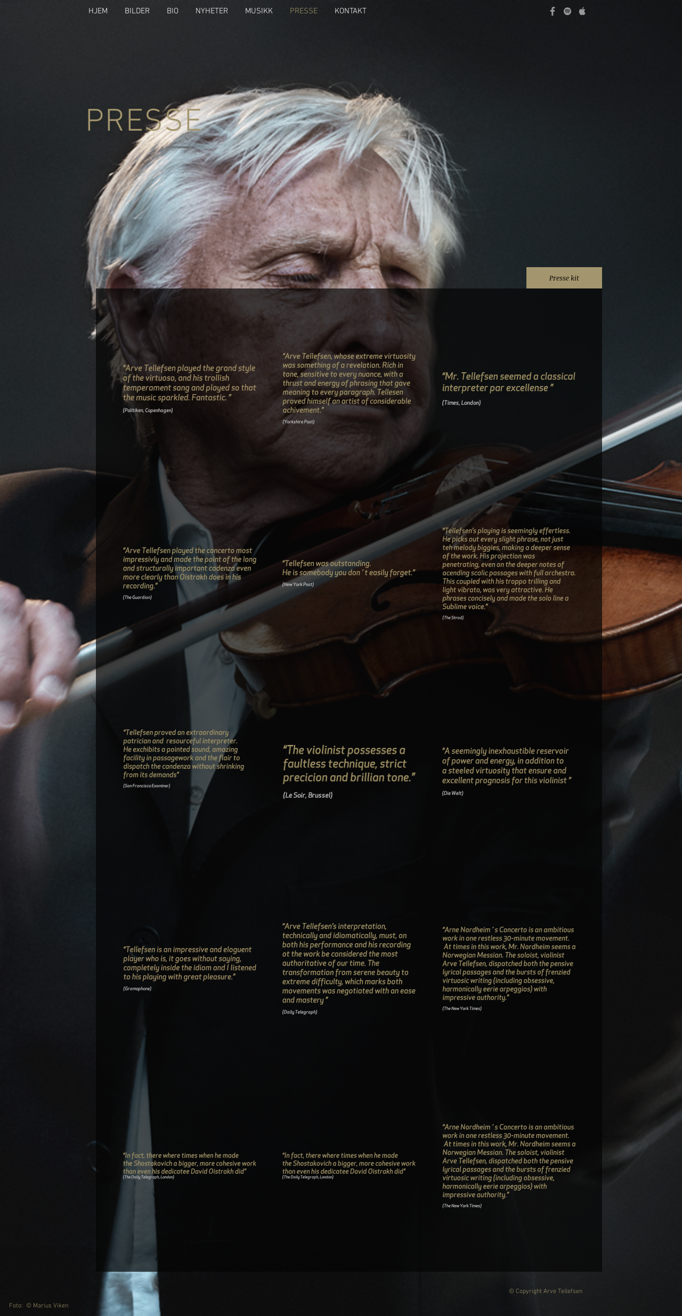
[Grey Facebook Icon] (552, 11)
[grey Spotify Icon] (567, 11)
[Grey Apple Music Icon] (582, 11)
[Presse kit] (564, 277)
